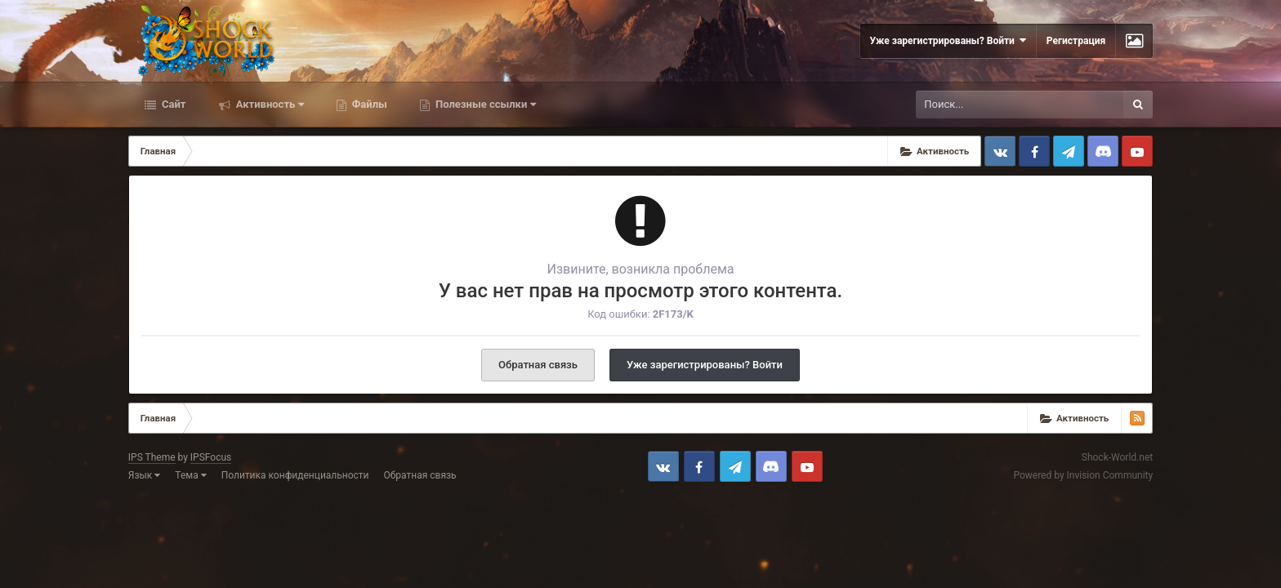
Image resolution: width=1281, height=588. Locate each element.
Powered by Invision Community (1083, 475)
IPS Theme (152, 457)
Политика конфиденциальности (295, 475)
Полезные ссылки (484, 104)
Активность (269, 104)
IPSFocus (210, 457)
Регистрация (1076, 41)
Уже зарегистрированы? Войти (948, 40)
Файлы (368, 104)
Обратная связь (538, 365)
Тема (190, 475)
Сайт (172, 104)
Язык (144, 475)
